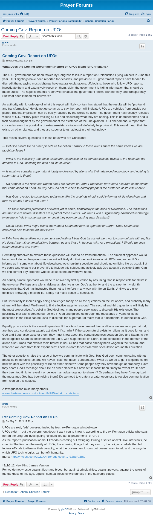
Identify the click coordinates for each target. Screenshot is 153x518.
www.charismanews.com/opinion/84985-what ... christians (40, 393)
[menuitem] (24, 14)
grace (5, 42)
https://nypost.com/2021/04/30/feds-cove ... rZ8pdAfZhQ (48, 456)
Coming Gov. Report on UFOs (31, 29)
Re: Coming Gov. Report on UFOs (30, 417)
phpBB (64, 509)
